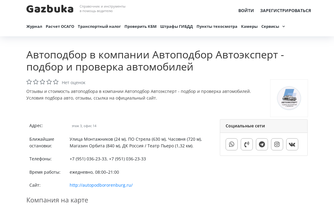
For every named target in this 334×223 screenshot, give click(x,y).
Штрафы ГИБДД (176, 26)
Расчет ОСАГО (60, 26)
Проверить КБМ (140, 26)
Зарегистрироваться (285, 10)
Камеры (249, 26)
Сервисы (270, 26)
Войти (246, 10)
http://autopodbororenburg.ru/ (101, 185)
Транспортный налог (99, 26)
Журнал (34, 26)
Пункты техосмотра (217, 26)
